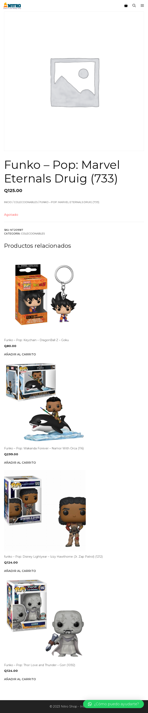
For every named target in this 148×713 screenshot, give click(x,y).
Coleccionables (26, 202)
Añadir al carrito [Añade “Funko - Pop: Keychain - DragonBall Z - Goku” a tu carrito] (20, 354)
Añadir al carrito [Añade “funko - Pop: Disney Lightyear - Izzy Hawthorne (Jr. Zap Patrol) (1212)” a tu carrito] (20, 571)
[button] (113, 704)
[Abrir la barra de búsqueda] (134, 5)
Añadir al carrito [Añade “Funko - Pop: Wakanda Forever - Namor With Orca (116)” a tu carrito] (20, 462)
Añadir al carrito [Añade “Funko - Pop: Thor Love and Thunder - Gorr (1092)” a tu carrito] (20, 679)
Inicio (8, 202)
